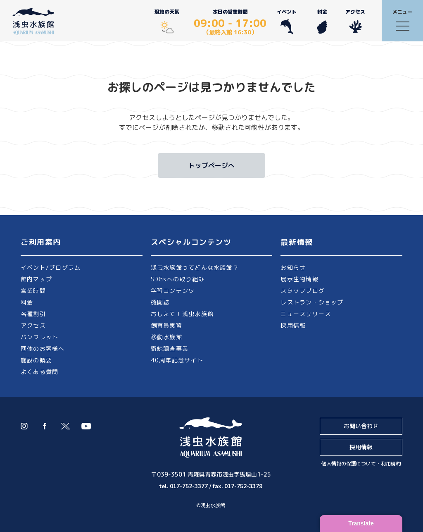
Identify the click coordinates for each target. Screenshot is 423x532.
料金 (322, 21)
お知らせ (293, 267)
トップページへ (211, 165)
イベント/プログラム (51, 267)
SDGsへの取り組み (177, 279)
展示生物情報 (299, 279)
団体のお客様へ (43, 348)
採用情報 (293, 325)
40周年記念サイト (177, 360)
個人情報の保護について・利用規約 (361, 463)
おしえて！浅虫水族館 (182, 314)
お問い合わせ (361, 426)
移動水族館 (166, 337)
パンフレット (39, 337)
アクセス (355, 21)
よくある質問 (39, 372)
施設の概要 (36, 360)
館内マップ (36, 279)
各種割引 (33, 314)
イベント (287, 21)
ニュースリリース (305, 314)
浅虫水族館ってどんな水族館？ (195, 267)
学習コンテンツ (173, 291)
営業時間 (33, 291)
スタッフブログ (302, 291)
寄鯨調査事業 (169, 348)
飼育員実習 (166, 325)
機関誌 (160, 302)
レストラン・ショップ (311, 302)
